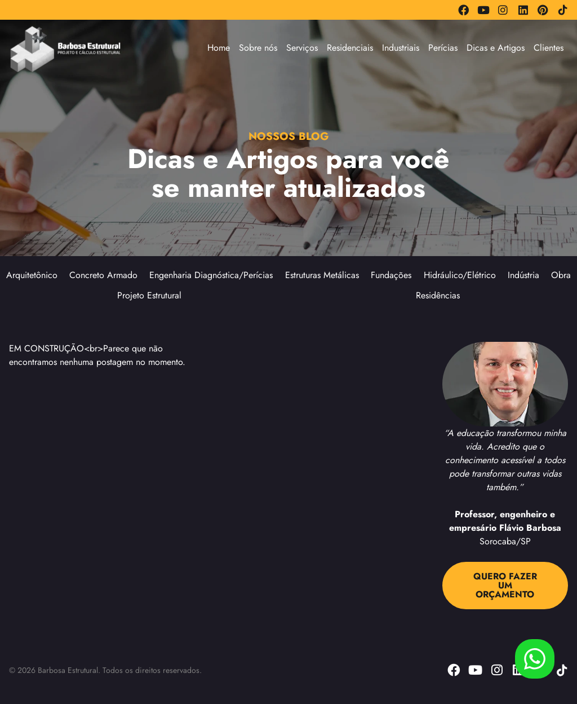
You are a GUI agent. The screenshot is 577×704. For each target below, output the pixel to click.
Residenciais (350, 47)
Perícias (443, 47)
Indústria (523, 275)
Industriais (400, 47)
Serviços (302, 47)
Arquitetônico (31, 275)
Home (218, 47)
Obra (561, 275)
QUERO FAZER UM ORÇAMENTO (505, 585)
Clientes (548, 47)
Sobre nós (258, 47)
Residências (438, 295)
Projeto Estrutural (149, 295)
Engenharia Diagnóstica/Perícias (211, 275)
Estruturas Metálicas (322, 275)
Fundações (391, 275)
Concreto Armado (103, 275)
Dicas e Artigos (496, 47)
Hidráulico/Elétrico (460, 275)
